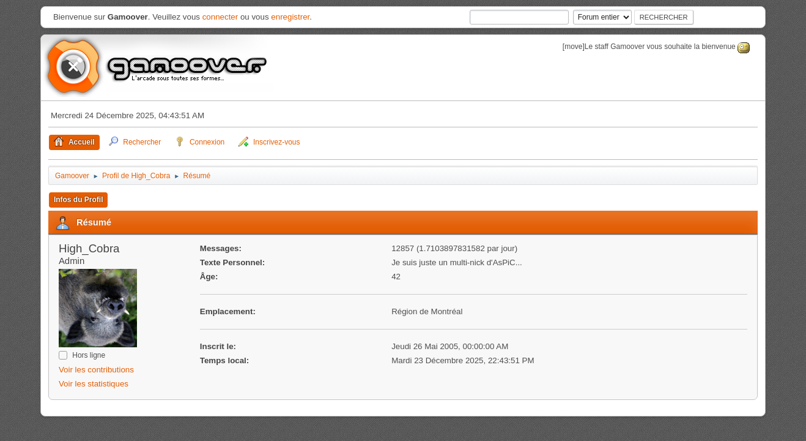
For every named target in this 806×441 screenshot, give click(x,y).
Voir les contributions (96, 369)
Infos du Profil (78, 199)
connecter (220, 16)
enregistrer (290, 16)
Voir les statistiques (93, 383)
